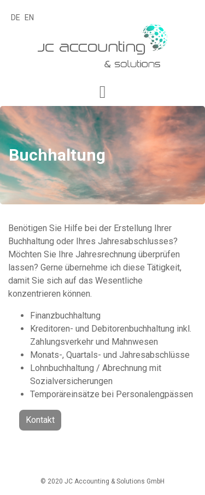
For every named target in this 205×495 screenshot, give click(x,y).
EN (29, 17)
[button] (103, 92)
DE (15, 17)
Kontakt (40, 420)
